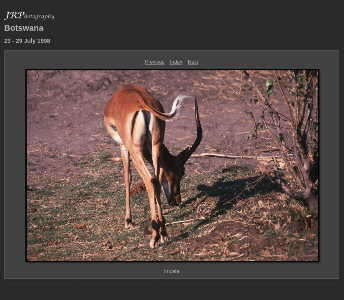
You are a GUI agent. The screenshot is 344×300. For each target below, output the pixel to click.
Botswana (23, 27)
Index (176, 62)
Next (193, 62)
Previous (155, 62)
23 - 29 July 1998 (27, 40)
